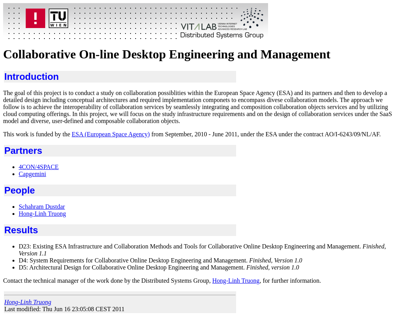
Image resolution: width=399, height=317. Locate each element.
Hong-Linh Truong (42, 213)
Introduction (31, 76)
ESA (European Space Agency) (111, 134)
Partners (23, 150)
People (19, 190)
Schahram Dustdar (42, 206)
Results (21, 230)
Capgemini (32, 174)
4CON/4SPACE (39, 167)
